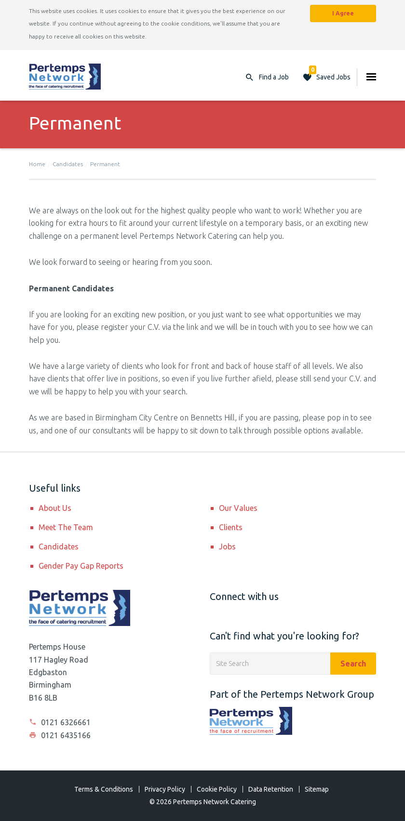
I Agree (343, 13)
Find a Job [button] (274, 77)
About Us (55, 508)
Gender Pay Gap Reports (81, 565)
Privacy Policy (165, 789)
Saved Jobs (330, 74)
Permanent (105, 164)
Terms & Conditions (103, 789)
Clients (231, 527)
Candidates (68, 164)
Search (353, 663)
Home (37, 164)
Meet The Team (66, 527)
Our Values (238, 508)
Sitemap (317, 789)
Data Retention (270, 789)
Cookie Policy (217, 789)
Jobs (227, 546)
